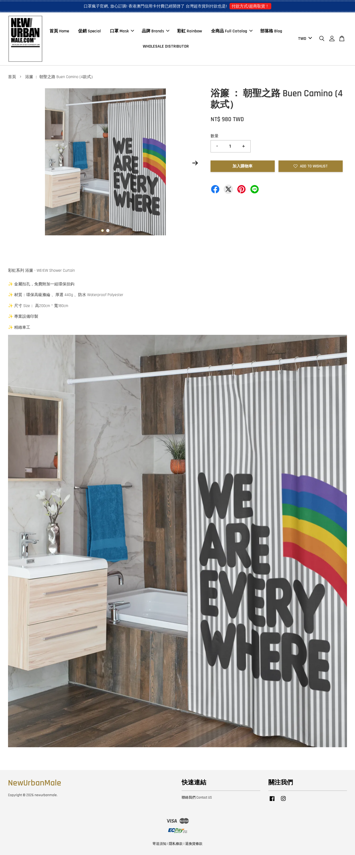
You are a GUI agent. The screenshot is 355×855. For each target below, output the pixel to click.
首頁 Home (59, 31)
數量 (215, 136)
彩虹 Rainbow (189, 31)
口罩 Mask (122, 31)
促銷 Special (89, 31)
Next (195, 163)
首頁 (12, 76)
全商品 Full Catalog (232, 31)
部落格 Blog (271, 31)
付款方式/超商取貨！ (250, 6)
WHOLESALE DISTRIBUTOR (166, 46)
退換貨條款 (194, 844)
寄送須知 (159, 844)
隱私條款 (176, 844)
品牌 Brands (155, 31)
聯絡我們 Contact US (197, 797)
